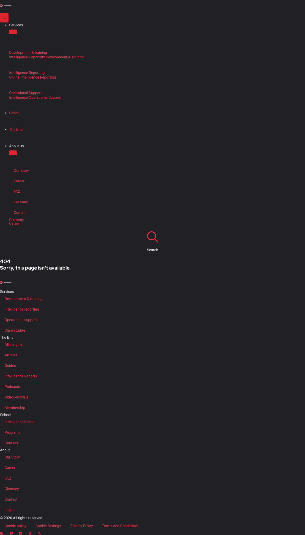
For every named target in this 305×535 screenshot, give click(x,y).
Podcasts (12, 387)
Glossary (21, 202)
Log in (9, 510)
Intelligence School (20, 422)
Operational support (21, 320)
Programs (13, 432)
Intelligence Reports (21, 376)
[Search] (152, 236)
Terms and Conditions (120, 526)
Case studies (15, 330)
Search (152, 250)
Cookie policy (15, 526)
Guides (10, 365)
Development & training (23, 299)
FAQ (17, 191)
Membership (15, 408)
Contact (20, 212)
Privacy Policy (81, 526)
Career (19, 181)
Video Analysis (17, 397)
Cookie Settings (48, 526)
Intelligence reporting (22, 309)
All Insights (14, 344)
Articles (11, 355)
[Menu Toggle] (4, 17)
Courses (11, 443)
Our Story (21, 170)
